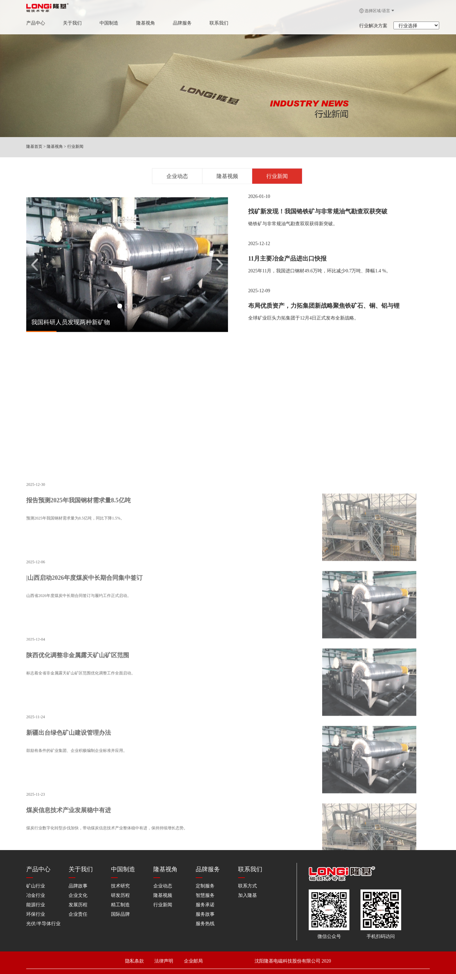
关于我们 (69, 23)
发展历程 (78, 903)
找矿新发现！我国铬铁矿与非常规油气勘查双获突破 (317, 217)
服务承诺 (205, 903)
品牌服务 (179, 23)
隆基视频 (227, 178)
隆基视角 (143, 23)
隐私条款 (134, 958)
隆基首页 (34, 146)
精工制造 (120, 903)
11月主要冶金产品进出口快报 (287, 264)
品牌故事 (78, 884)
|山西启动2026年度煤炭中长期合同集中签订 (84, 735)
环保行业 (35, 913)
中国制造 (106, 23)
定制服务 (205, 884)
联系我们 (216, 23)
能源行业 (35, 903)
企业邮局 (193, 958)
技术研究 (120, 884)
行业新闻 (75, 146)
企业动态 (177, 178)
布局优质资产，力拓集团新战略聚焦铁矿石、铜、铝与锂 (324, 311)
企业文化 (78, 894)
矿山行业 (35, 884)
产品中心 (33, 23)
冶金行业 (35, 894)
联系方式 (247, 884)
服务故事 (205, 913)
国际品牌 (120, 913)
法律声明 (168, 958)
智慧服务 (205, 894)
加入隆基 (247, 894)
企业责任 (78, 913)
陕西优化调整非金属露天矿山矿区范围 (77, 812)
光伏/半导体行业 (43, 922)
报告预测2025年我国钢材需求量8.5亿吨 (78, 657)
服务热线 (205, 922)
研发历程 (120, 894)
